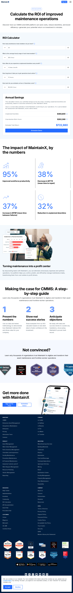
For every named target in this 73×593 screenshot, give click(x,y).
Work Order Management (10, 446)
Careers (40, 493)
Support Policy (42, 514)
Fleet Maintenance (43, 481)
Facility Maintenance (9, 455)
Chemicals (41, 449)
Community (6, 499)
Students (40, 499)
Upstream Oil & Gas (43, 464)
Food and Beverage (43, 458)
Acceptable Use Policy (44, 523)
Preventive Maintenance (10, 458)
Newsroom (41, 502)
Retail (39, 469)
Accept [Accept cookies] (7, 587)
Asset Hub (5, 507)
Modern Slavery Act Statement (46, 534)
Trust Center (41, 526)
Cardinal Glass (7, 528)
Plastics (40, 452)
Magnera (5, 520)
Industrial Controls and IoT (10, 464)
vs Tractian (41, 434)
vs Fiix (39, 428)
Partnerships (41, 496)
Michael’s (5, 523)
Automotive (41, 455)
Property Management (44, 478)
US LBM (5, 526)
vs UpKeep (41, 423)
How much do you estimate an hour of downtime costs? (19, 83)
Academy (5, 496)
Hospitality (41, 484)
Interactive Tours (7, 434)
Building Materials (43, 446)
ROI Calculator (7, 502)
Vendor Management (9, 472)
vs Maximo (41, 426)
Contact (5, 437)
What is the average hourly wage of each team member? (19, 53)
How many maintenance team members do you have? (18, 43)
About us (40, 490)
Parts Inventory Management (11, 449)
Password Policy (42, 517)
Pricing (5, 431)
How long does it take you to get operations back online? (19, 73)
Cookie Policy (42, 520)
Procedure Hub (7, 510)
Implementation (7, 493)
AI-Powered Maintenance (10, 461)
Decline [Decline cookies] (18, 587)
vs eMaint (40, 431)
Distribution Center (43, 472)
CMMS (4, 420)
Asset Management (8, 444)
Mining (40, 466)
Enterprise (5, 428)
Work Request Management (10, 466)
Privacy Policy (42, 511)
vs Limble (40, 420)
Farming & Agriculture (44, 461)
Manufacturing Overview (45, 444)
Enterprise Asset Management (11, 423)
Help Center (6, 490)
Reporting (5, 475)
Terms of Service (43, 508)
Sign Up (64, 2)
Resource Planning (8, 469)
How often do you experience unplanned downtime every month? (21, 63)
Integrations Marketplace (10, 426)
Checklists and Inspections (10, 452)
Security (40, 528)
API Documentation (8, 505)
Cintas (4, 517)
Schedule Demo (36, 130)
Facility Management (44, 475)
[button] (70, 2)
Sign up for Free (9, 405)
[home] (5, 2)
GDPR (39, 531)
